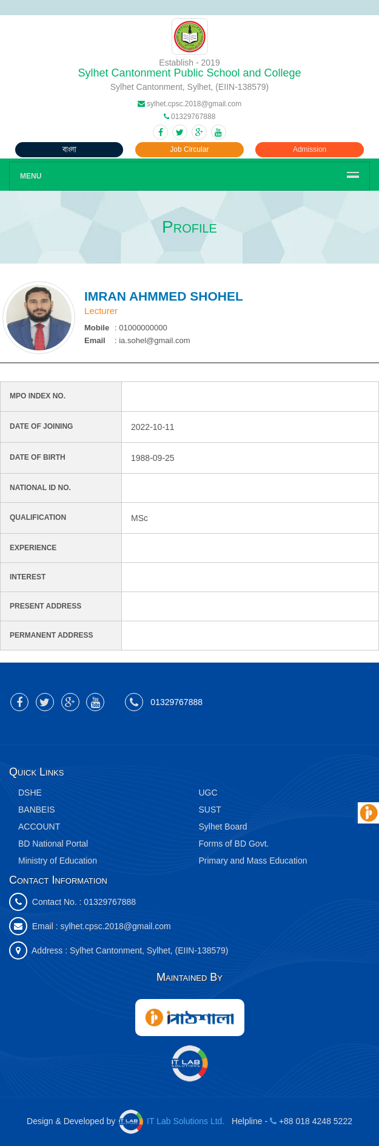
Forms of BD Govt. (234, 843)
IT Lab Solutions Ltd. (173, 1121)
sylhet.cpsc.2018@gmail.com (115, 926)
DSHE (30, 792)
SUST (210, 809)
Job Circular (189, 149)
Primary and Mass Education (253, 860)
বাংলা (69, 149)
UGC (208, 792)
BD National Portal (53, 843)
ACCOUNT (39, 826)
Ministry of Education (57, 860)
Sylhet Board (223, 826)
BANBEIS (36, 809)
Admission (309, 149)
